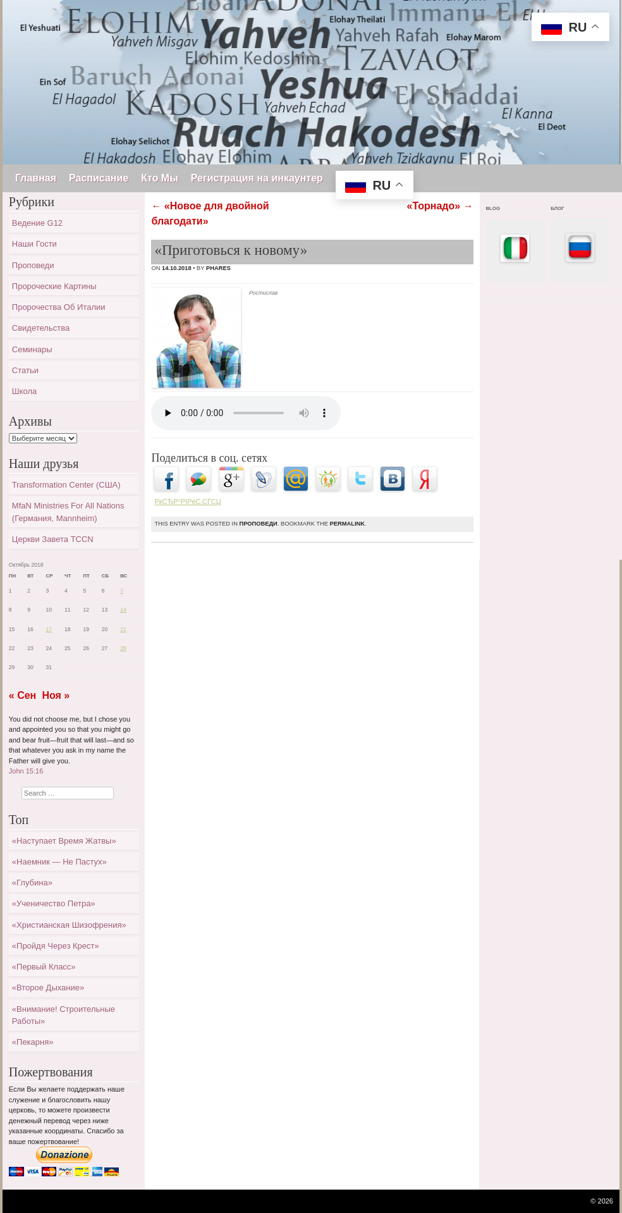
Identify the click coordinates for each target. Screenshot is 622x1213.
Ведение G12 (37, 223)
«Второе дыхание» (48, 987)
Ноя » (56, 695)
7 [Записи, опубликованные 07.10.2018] (121, 591)
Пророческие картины (54, 286)
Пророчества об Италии (59, 307)
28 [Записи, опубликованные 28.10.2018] (123, 648)
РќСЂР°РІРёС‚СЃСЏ (187, 501)
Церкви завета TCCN (53, 539)
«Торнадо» (440, 205)
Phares (218, 268)
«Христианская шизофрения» (69, 925)
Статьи (25, 370)
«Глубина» (32, 882)
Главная (35, 178)
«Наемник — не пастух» (59, 861)
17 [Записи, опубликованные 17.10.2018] (49, 629)
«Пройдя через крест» (55, 946)
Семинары (32, 349)
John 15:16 (26, 771)
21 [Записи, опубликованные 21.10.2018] (123, 629)
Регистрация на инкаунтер (257, 178)
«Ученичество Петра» (53, 903)
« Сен (22, 695)
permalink (347, 523)
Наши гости (34, 244)
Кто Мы (159, 178)
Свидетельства (41, 328)
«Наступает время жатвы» (64, 841)
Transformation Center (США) (66, 485)
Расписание (98, 178)
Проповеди (258, 523)
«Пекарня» (33, 1042)
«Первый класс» (44, 966)
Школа (24, 391)
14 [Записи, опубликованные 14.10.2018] (123, 609)
